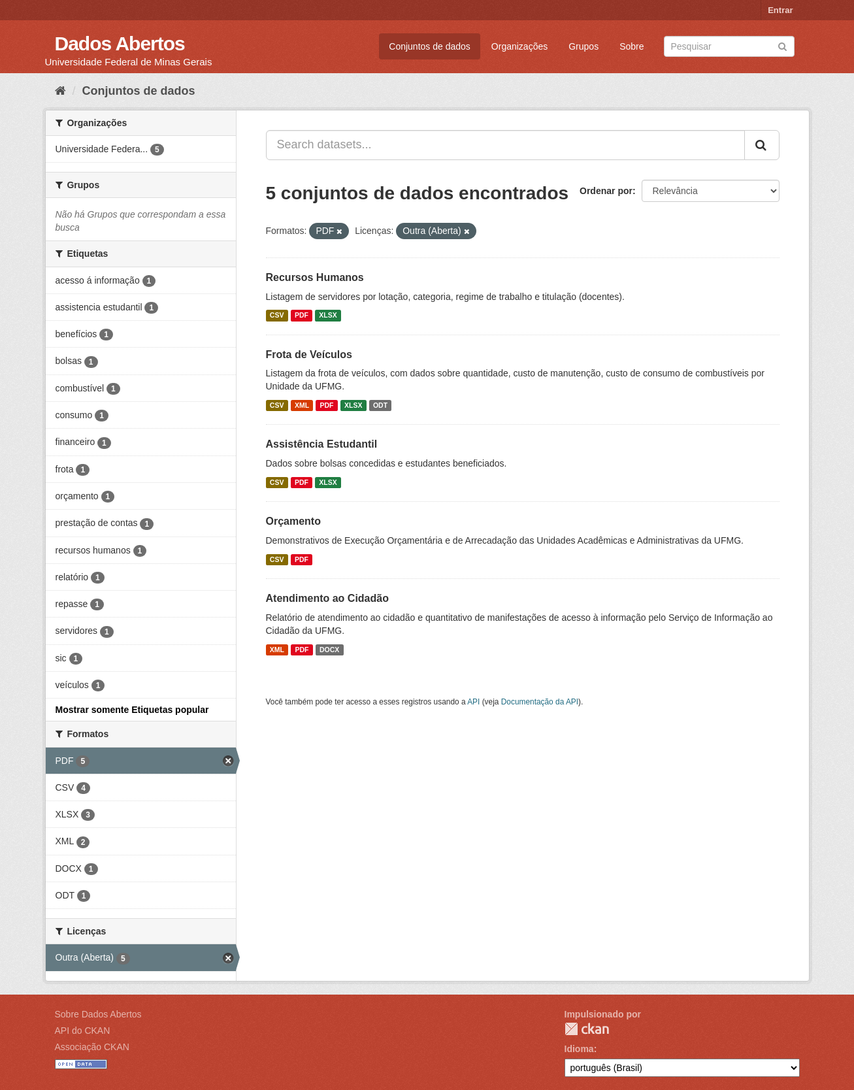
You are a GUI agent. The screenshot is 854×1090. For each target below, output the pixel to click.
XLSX (328, 316)
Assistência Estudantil (322, 444)
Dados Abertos (120, 43)
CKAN (587, 1029)
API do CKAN (82, 1030)
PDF (301, 316)
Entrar (780, 10)
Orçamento (293, 521)
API (473, 701)
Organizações (519, 46)
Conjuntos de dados (429, 46)
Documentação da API (539, 701)
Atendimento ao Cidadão (327, 598)
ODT (380, 405)
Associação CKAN (92, 1047)
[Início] (60, 90)
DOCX (329, 649)
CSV (277, 316)
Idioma (579, 1049)
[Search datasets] (729, 46)
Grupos (583, 46)
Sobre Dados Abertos (98, 1014)
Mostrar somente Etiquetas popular (132, 709)
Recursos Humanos (315, 277)
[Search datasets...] (505, 145)
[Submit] (782, 45)
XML (302, 405)
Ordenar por (606, 191)
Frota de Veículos (309, 354)
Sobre (631, 46)
